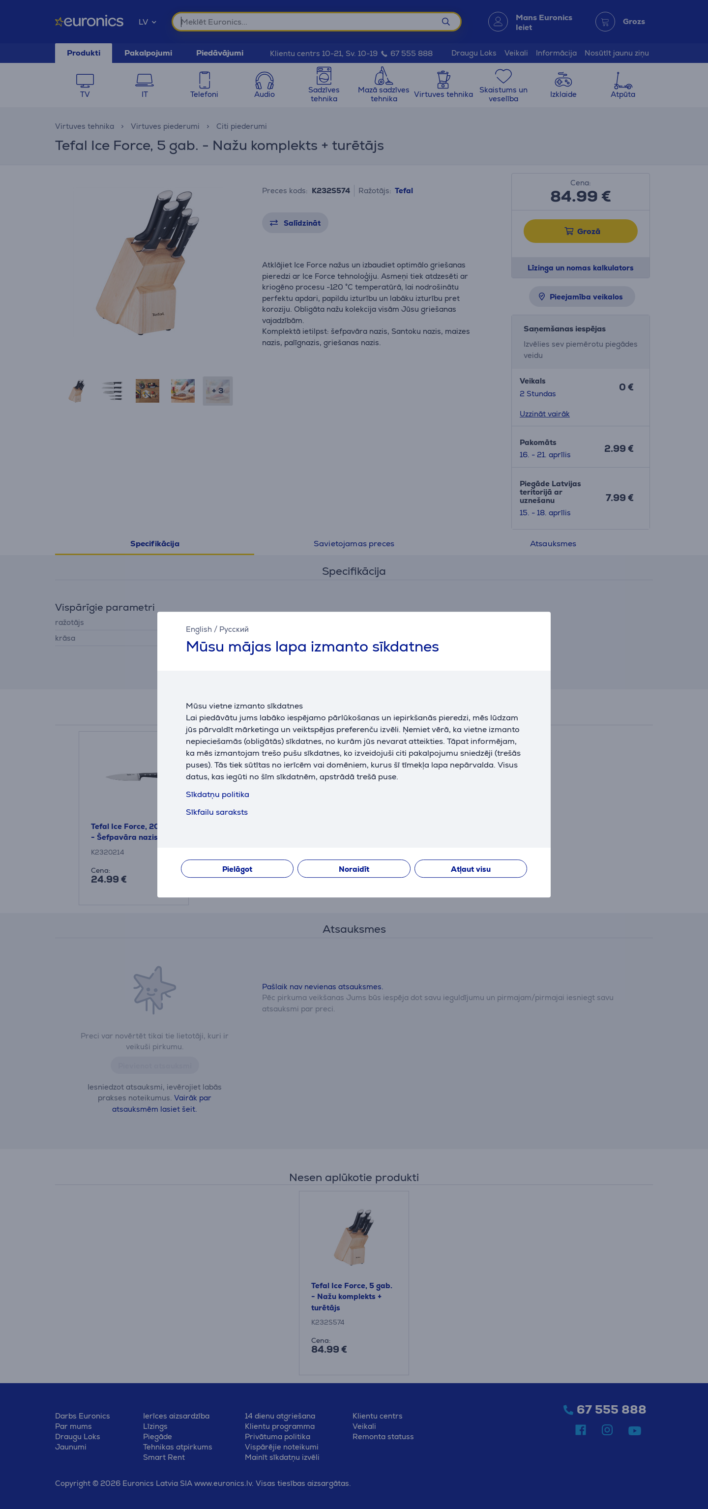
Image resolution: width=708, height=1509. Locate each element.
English (199, 629)
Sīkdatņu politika (217, 794)
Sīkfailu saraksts (217, 812)
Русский (234, 629)
